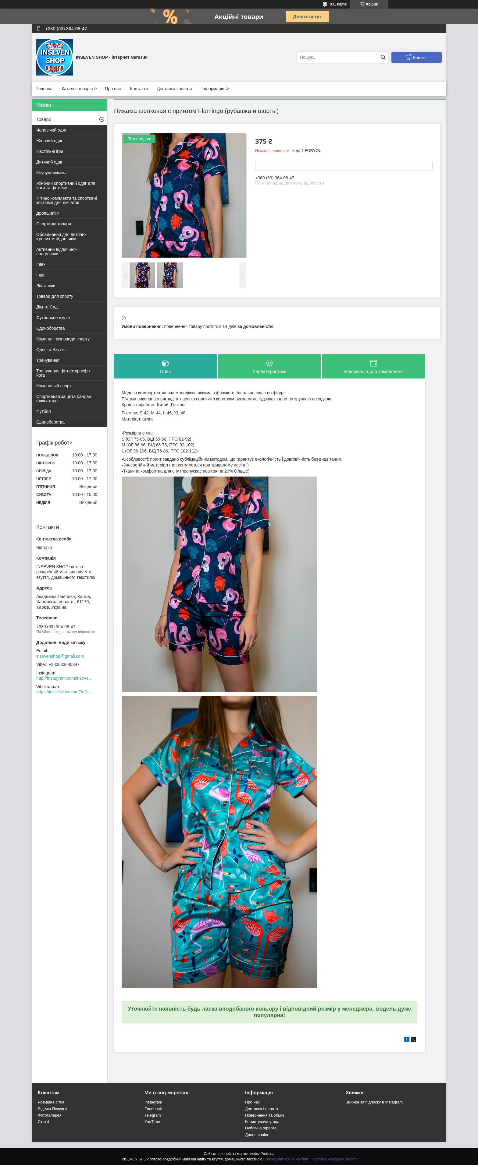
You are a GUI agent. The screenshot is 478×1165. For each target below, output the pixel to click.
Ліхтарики (45, 285)
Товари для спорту (54, 296)
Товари (43, 119)
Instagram (153, 1102)
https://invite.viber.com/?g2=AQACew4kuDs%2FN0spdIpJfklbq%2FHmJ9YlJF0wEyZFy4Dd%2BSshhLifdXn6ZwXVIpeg (65, 691)
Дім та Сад (47, 306)
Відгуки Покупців (53, 1109)
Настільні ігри (49, 151)
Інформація (213, 88)
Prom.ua (267, 1154)
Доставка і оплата (174, 88)
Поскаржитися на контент (287, 1159)
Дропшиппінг (257, 1134)
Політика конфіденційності (334, 1159)
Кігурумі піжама (51, 172)
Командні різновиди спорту (63, 338)
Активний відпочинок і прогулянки (58, 251)
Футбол (43, 411)
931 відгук (338, 4)
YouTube (152, 1121)
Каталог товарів (77, 88)
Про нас (113, 88)
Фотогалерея (50, 1115)
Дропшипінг (47, 213)
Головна (44, 88)
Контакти (139, 88)
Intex (40, 264)
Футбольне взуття (53, 317)
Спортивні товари (53, 223)
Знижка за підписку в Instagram (374, 1102)
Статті (43, 1121)
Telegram (152, 1115)
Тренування (47, 360)
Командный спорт (53, 385)
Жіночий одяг (49, 140)
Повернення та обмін (264, 1115)
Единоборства (50, 422)
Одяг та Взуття (51, 349)
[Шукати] (383, 57)
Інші (40, 275)
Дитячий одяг (49, 162)
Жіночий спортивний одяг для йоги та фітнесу (65, 185)
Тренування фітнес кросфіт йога (63, 373)
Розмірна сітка (51, 1102)
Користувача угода (262, 1121)
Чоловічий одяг (51, 130)
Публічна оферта (260, 1128)
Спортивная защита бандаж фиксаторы (64, 398)
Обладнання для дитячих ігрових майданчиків (61, 236)
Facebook (153, 1109)
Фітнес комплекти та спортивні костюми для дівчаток (66, 200)
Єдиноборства (50, 328)
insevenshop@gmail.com (60, 656)
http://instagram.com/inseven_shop (65, 678)
